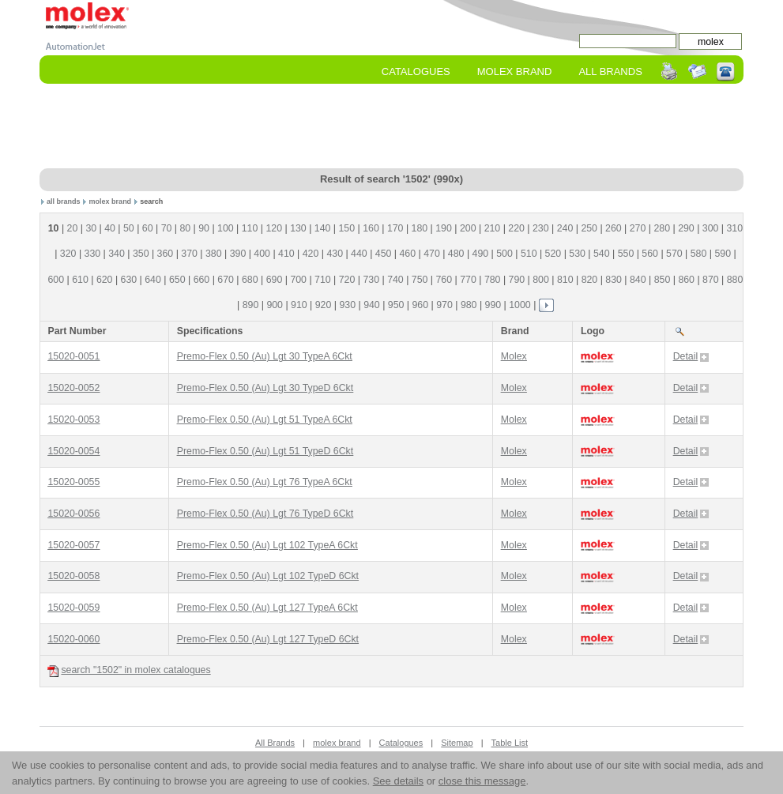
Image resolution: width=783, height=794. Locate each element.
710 (322, 279)
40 (109, 228)
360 (165, 253)
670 (225, 279)
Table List (509, 742)
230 (541, 228)
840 (638, 279)
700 (298, 279)
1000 (519, 304)
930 (347, 304)
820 (590, 279)
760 (444, 279)
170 (395, 228)
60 (147, 228)
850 (662, 279)
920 (323, 304)
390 (238, 253)
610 (80, 279)
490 (480, 253)
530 (577, 253)
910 (299, 304)
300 (710, 228)
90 (203, 228)
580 (699, 253)
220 (516, 228)
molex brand (110, 201)
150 (347, 228)
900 (274, 304)
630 (129, 279)
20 (72, 228)
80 (184, 228)
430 (334, 253)
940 (371, 304)
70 (166, 228)
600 (56, 279)
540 (601, 253)
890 (251, 304)
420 (311, 253)
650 (177, 279)
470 (431, 253)
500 (504, 253)
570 (674, 253)
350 (141, 253)
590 (722, 253)
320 (68, 253)
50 (128, 228)
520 (553, 253)
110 (250, 228)
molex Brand (514, 71)
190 (443, 228)
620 (104, 279)
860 (686, 279)
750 (420, 279)
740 (395, 279)
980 (469, 304)
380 (213, 253)
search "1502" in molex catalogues (128, 670)
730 (371, 279)
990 (493, 304)
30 (90, 228)
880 (735, 279)
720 (347, 279)
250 (589, 228)
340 (116, 253)
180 (420, 228)
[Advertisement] (391, 127)
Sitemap (456, 742)
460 (407, 253)
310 (735, 228)
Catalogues (416, 71)
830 (613, 279)
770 (468, 279)
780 (492, 279)
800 (541, 279)
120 (273, 228)
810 (565, 279)
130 (298, 228)
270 (638, 228)
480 (456, 253)
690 (274, 279)
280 (661, 228)
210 (492, 228)
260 (613, 228)
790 (517, 279)
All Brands (610, 71)
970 (444, 304)
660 (202, 279)
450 (383, 253)
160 (371, 228)
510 (529, 253)
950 (396, 304)
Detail (691, 356)
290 (686, 228)
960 (420, 304)
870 (710, 279)
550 (626, 253)
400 (262, 253)
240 (565, 228)
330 (93, 253)
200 (468, 228)
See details (398, 781)
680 (250, 279)
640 (153, 279)
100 (225, 228)
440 (359, 253)
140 (322, 228)
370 (189, 253)
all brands (64, 201)
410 (286, 253)
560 (650, 253)
